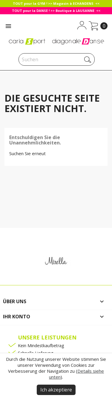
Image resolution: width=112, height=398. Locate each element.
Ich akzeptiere (56, 389)
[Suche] (57, 59)
